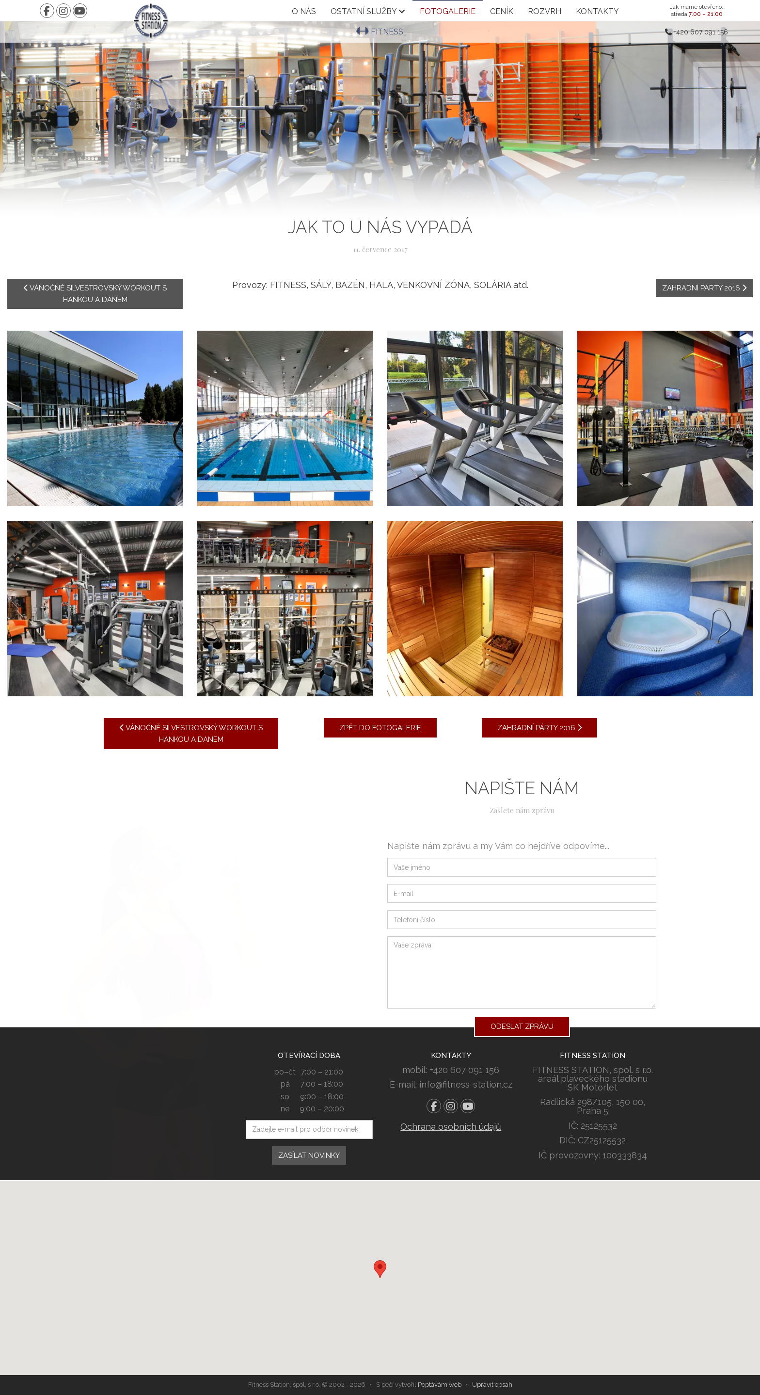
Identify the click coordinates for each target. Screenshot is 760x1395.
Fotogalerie (447, 11)
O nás (304, 11)
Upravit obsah (492, 1384)
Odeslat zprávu (522, 1026)
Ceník (501, 11)
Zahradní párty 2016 (704, 288)
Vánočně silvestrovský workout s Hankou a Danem (95, 294)
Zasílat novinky (309, 1155)
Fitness (379, 31)
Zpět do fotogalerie (380, 727)
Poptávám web (439, 1384)
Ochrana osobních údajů (450, 1127)
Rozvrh (544, 11)
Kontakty (597, 11)
